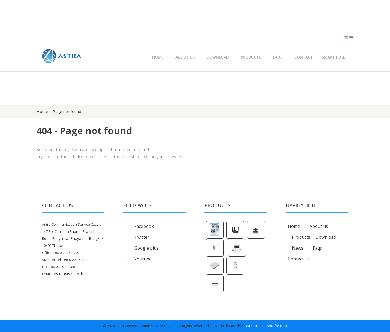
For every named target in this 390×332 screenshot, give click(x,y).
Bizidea (237, 325)
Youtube (137, 259)
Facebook (138, 226)
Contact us (299, 259)
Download (218, 57)
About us (319, 226)
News (297, 248)
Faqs (317, 248)
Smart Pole (333, 57)
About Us (185, 57)
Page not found (67, 111)
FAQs (277, 57)
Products (251, 57)
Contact (303, 57)
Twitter (136, 237)
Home (158, 57)
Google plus (141, 248)
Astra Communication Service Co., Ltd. (146, 325)
